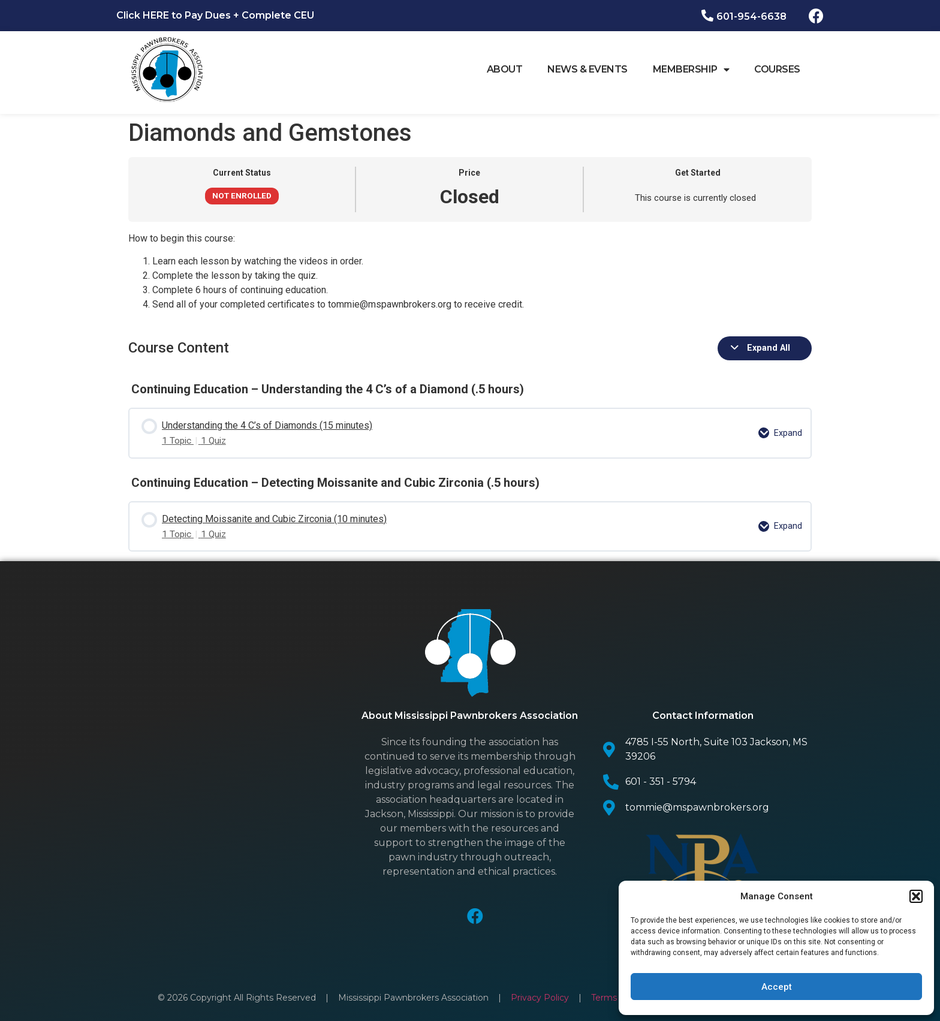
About (505, 69)
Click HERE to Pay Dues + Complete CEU (215, 15)
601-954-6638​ (751, 16)
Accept (776, 986)
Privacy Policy (541, 987)
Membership (691, 69)
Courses (777, 69)
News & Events (587, 69)
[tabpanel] (470, 271)
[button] (916, 896)
